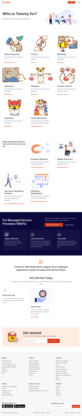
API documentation (7, 395)
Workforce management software (38, 390)
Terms (48, 412)
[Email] (35, 341)
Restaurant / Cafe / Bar (62, 360)
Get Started (71, 2)
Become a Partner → (54, 225)
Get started (53, 341)
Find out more (69, 225)
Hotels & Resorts (60, 367)
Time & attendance (34, 367)
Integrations (32, 373)
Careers (58, 390)
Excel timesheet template (9, 367)
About (57, 388)
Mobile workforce (34, 388)
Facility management (61, 369)
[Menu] (78, 2)
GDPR (3, 388)
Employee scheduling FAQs (9, 386)
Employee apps (33, 371)
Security (58, 379)
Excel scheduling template (9, 365)
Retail (57, 377)
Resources (5, 371)
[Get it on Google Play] (19, 406)
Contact (58, 386)
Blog (3, 373)
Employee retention (34, 386)
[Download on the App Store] (7, 406)
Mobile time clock (7, 360)
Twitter (67, 412)
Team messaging (33, 363)
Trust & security (6, 390)
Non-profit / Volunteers (62, 373)
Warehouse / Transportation (63, 375)
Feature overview (33, 360)
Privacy (43, 412)
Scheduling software (34, 365)
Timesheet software (34, 369)
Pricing (31, 375)
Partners (58, 393)
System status (6, 393)
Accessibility (36, 412)
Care (57, 365)
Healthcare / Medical (61, 363)
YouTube (72, 412)
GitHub (78, 412)
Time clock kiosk (6, 363)
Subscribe (76, 406)
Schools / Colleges (61, 371)
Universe (58, 395)
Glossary (4, 369)
